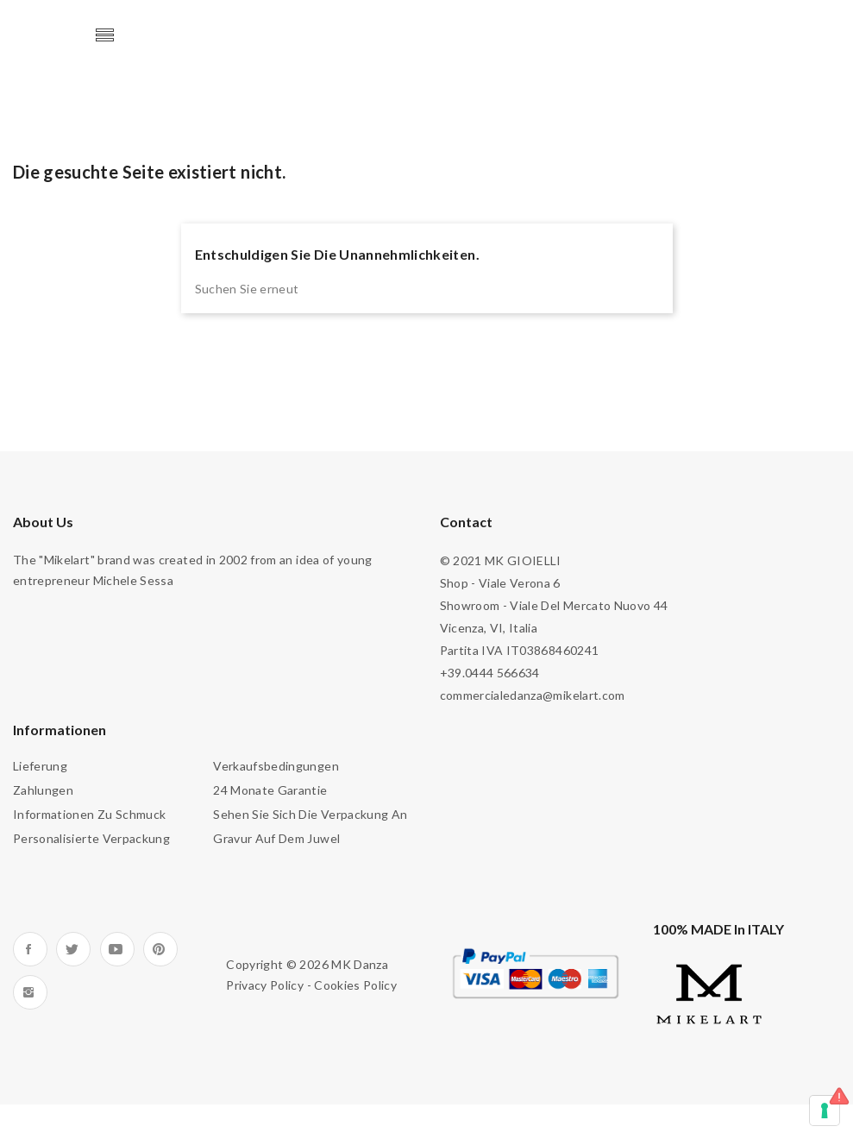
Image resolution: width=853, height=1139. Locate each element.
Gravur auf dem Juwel (276, 838)
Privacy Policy (265, 985)
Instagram (30, 992)
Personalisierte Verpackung (91, 838)
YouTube (117, 949)
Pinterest (160, 949)
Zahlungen (43, 790)
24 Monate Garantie (270, 790)
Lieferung (40, 765)
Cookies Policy (355, 985)
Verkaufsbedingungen (276, 765)
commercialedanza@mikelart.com (532, 695)
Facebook (30, 949)
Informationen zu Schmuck (89, 814)
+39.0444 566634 (490, 672)
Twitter (73, 949)
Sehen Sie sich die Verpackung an (310, 814)
